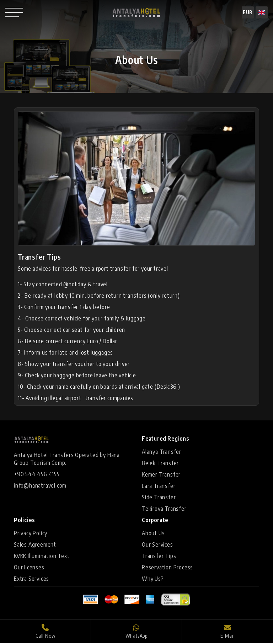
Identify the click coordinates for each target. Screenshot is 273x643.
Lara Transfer (158, 485)
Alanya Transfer (161, 451)
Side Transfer (159, 497)
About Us (153, 533)
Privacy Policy (30, 533)
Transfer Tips (159, 555)
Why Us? (153, 578)
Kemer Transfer (161, 474)
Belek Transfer (160, 463)
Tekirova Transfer (164, 508)
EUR (248, 12)
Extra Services (31, 578)
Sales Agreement (35, 544)
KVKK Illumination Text (42, 555)
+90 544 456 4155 (37, 474)
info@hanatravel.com (40, 485)
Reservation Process (167, 567)
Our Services (157, 544)
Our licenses (29, 567)
